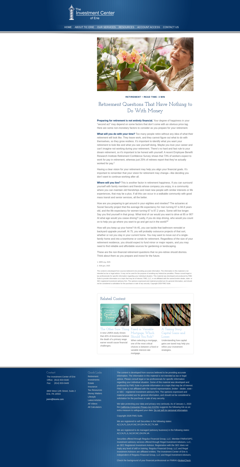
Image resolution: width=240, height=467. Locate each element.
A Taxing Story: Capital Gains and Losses (173, 333)
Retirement (93, 376)
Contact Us (171, 27)
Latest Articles (94, 400)
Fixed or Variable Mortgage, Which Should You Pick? (142, 333)
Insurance (92, 386)
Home (68, 27)
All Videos (92, 403)
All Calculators (94, 407)
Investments (93, 380)
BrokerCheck (184, 460)
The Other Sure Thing (114, 329)
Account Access (148, 27)
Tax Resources (95, 390)
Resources (126, 27)
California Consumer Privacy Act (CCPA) (139, 407)
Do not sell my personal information (170, 410)
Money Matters (95, 393)
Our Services (106, 27)
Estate (91, 383)
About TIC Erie (84, 27)
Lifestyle (92, 397)
